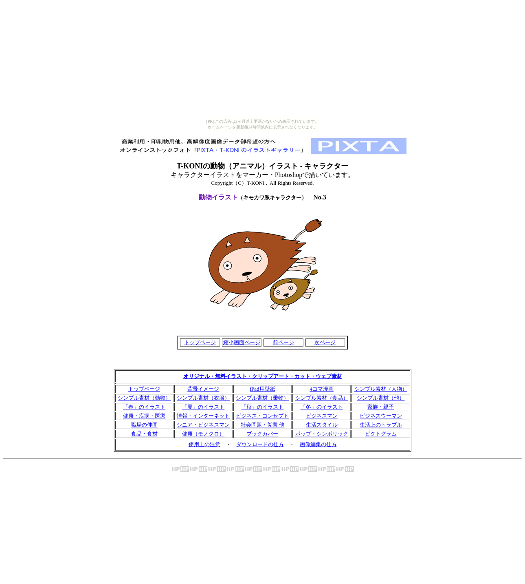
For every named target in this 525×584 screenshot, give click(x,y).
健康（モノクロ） (203, 434)
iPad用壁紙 (262, 389)
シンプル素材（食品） (321, 398)
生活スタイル (322, 425)
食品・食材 (144, 434)
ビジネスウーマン (381, 416)
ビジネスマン (322, 416)
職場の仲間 (144, 425)
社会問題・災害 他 (262, 425)
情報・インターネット (203, 416)
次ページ (325, 342)
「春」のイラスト (144, 407)
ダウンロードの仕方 (260, 444)
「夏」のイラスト (203, 407)
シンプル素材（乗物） (262, 398)
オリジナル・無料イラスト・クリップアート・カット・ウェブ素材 (262, 376)
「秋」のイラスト (262, 407)
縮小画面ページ (241, 342)
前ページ (283, 342)
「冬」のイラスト (322, 407)
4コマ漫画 (322, 389)
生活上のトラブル (381, 425)
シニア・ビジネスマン (203, 425)
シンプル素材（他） (380, 398)
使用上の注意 (204, 444)
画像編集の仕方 (318, 444)
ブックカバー (262, 434)
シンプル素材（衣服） (203, 398)
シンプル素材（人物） (380, 389)
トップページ (200, 342)
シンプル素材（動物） (144, 398)
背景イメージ (203, 389)
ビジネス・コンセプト (262, 416)
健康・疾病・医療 (144, 416)
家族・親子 (380, 407)
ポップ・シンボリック (321, 434)
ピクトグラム (381, 434)
